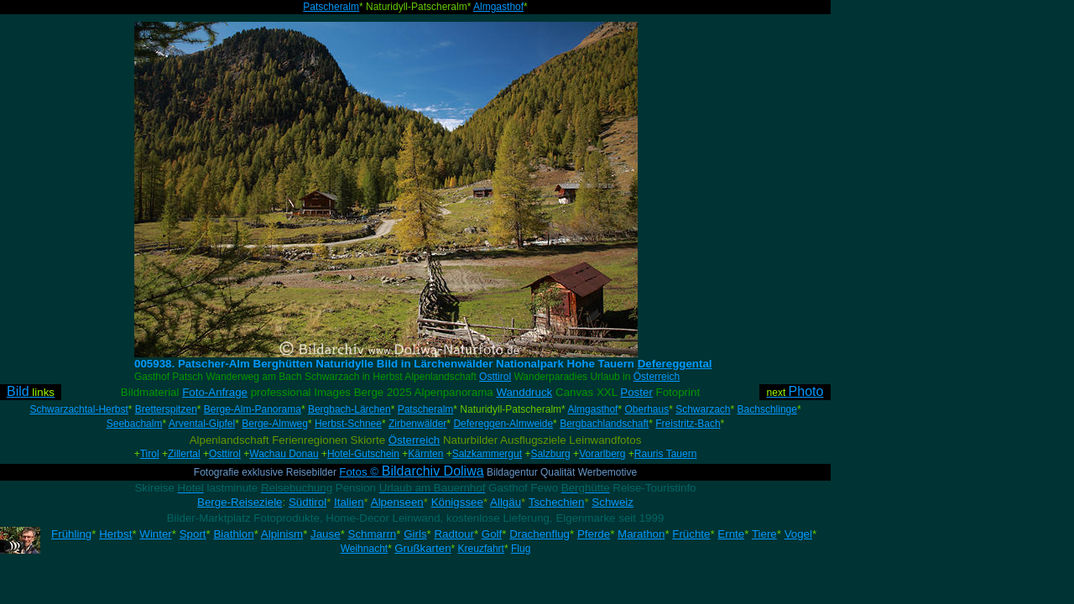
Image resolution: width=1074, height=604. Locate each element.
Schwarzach (702, 409)
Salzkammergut (487, 454)
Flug (520, 549)
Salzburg (550, 454)
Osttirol (495, 377)
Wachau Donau (283, 454)
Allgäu (505, 502)
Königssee (457, 502)
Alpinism (282, 534)
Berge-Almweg (275, 424)
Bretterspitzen (166, 409)
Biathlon (233, 534)
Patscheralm (331, 7)
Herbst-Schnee (348, 424)
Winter (155, 534)
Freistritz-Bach (687, 424)
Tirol (149, 454)
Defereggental (675, 363)
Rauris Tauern (665, 454)
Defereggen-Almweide (503, 424)
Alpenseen (397, 502)
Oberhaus (646, 409)
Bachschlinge (767, 409)
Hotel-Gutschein (363, 454)
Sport (193, 534)
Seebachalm (135, 424)
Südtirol (307, 502)
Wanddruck (524, 392)
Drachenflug (539, 534)
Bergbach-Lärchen (349, 409)
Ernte (730, 534)
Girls (415, 534)
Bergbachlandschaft (604, 424)
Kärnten (425, 454)
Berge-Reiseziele (240, 502)
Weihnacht (364, 549)
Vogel (798, 534)
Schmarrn (372, 534)
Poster (636, 392)
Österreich (656, 377)
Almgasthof (498, 7)
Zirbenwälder (417, 424)
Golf (492, 534)
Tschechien (557, 502)
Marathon (641, 534)
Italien (349, 502)
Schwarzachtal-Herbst (78, 409)
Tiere (764, 534)
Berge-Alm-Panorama (252, 409)
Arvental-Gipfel (202, 424)
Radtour (453, 534)
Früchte (691, 534)
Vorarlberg (602, 454)
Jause (325, 534)
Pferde (593, 534)
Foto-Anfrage (215, 392)
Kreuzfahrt (481, 549)
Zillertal (184, 454)
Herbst (115, 534)
